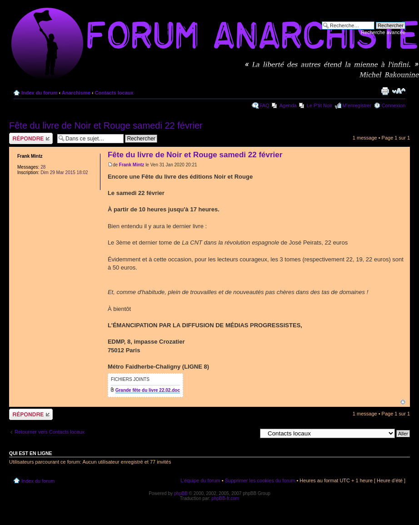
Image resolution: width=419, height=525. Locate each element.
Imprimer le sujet (385, 91)
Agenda (288, 105)
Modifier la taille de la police (398, 91)
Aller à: (248, 433)
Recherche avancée (383, 32)
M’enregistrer (356, 105)
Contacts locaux (114, 92)
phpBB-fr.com (225, 498)
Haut (402, 402)
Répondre (31, 138)
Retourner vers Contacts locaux (50, 432)
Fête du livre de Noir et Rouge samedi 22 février (106, 125)
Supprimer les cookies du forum (260, 480)
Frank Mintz (132, 164)
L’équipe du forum (200, 480)
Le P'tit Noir (320, 105)
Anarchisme (76, 92)
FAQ (264, 105)
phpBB (181, 493)
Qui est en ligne (30, 453)
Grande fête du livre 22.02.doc (147, 390)
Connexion (393, 105)
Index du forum (39, 92)
